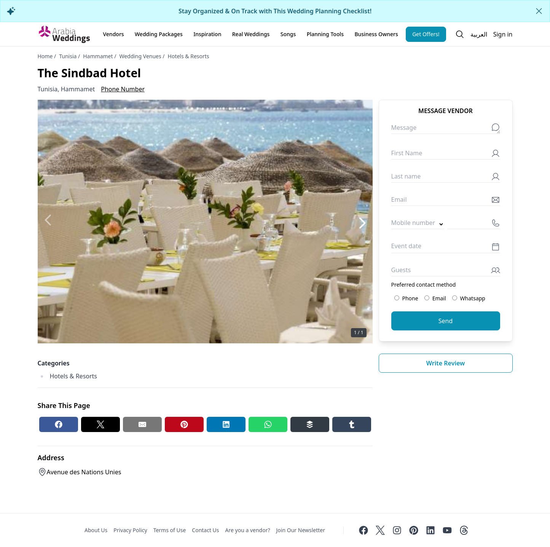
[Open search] (459, 34)
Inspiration (207, 34)
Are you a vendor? (247, 530)
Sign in (503, 34)
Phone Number (123, 89)
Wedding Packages (159, 34)
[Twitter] (380, 530)
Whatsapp (468, 298)
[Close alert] (539, 11)
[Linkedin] (430, 530)
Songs (288, 34)
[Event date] (445, 248)
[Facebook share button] (58, 424)
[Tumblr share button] (351, 424)
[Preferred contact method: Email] (426, 297)
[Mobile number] (473, 224)
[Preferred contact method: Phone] (396, 297)
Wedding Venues (140, 56)
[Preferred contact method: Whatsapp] (454, 297)
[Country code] (417, 224)
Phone (406, 298)
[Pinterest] (413, 530)
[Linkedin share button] (226, 424)
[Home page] (64, 34)
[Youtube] (447, 530)
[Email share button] (142, 424)
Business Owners (376, 34)
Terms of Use (169, 530)
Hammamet (98, 56)
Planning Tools (325, 34)
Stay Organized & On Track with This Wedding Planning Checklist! (275, 11)
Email (435, 298)
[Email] (445, 201)
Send (445, 321)
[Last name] (445, 178)
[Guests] (445, 271)
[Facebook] (363, 530)
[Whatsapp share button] (268, 424)
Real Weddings (251, 34)
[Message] (445, 129)
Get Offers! (426, 34)
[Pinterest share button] (184, 424)
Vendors (113, 34)
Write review (445, 363)
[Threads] (464, 530)
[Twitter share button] (100, 424)
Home (45, 56)
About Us (95, 530)
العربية (478, 34)
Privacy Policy (130, 530)
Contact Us (205, 530)
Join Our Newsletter (300, 530)
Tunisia (68, 56)
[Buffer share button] (309, 424)
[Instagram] (397, 530)
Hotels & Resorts (188, 56)
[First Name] (445, 154)
